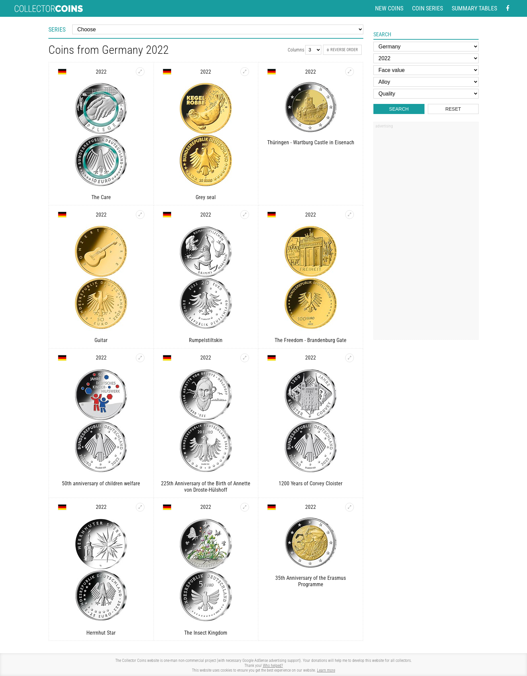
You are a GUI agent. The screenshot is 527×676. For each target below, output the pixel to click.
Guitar (101, 340)
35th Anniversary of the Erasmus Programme (310, 581)
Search (399, 109)
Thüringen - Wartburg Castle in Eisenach (310, 142)
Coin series (427, 8)
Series (57, 29)
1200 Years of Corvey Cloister (310, 483)
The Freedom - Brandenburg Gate (311, 340)
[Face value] (426, 70)
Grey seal (206, 197)
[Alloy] (426, 82)
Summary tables (474, 8)
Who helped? (273, 665)
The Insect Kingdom (205, 633)
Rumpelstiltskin (205, 340)
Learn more (326, 670)
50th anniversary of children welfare (101, 483)
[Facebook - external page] (507, 8)
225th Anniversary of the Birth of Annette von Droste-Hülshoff (205, 486)
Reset (453, 109)
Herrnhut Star (101, 633)
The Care (101, 197)
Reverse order (342, 49)
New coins (389, 8)
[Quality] (426, 94)
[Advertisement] (425, 233)
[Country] (426, 46)
